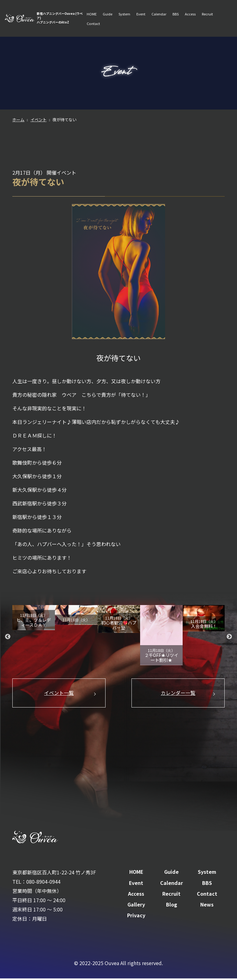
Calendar (159, 14)
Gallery (136, 905)
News (207, 905)
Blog (171, 905)
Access (190, 14)
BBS (176, 14)
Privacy (136, 916)
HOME (92, 14)
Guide (107, 14)
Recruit (207, 14)
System (124, 14)
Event (140, 14)
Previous (8, 636)
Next (229, 636)
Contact (93, 24)
